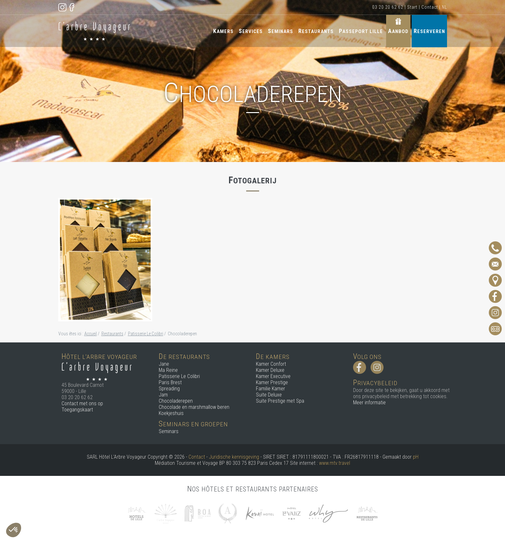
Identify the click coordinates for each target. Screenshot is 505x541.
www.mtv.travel (334, 463)
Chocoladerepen (176, 401)
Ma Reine (168, 370)
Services (251, 31)
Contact (429, 7)
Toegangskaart (77, 410)
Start (412, 7)
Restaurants (316, 31)
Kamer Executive (273, 376)
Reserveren (429, 31)
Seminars (280, 31)
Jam (163, 395)
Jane (164, 364)
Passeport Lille (361, 31)
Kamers (223, 31)
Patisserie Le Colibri (179, 376)
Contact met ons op (82, 403)
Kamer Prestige (272, 382)
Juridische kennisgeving (234, 457)
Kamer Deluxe (270, 370)
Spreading (169, 389)
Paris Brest (170, 382)
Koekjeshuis (171, 413)
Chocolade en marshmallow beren (194, 407)
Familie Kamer (270, 389)
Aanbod (398, 31)
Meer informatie (369, 402)
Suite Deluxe (269, 395)
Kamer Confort (271, 364)
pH (416, 457)
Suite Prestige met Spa (280, 401)
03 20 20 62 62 (387, 7)
